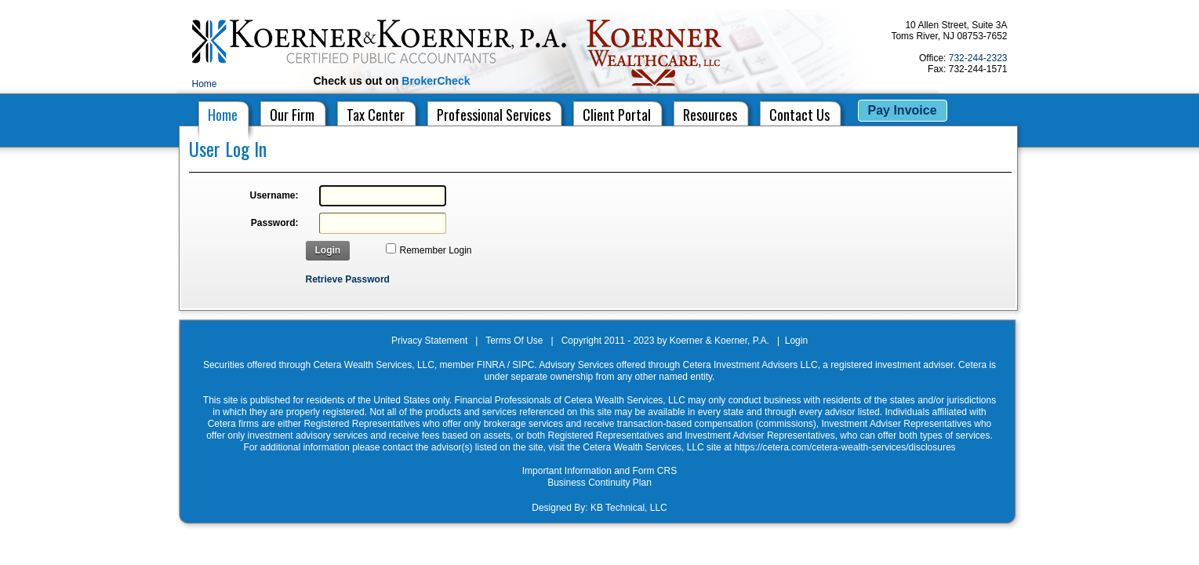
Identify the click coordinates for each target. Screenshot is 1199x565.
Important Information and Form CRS (599, 470)
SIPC (523, 364)
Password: (275, 222)
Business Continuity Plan (599, 482)
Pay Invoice (902, 110)
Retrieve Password (348, 279)
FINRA (490, 364)
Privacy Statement (429, 340)
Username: (273, 195)
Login (328, 250)
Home (204, 83)
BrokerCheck (435, 81)
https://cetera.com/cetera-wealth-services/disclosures (844, 447)
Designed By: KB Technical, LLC (599, 507)
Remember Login (436, 250)
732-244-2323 (978, 58)
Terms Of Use (514, 340)
